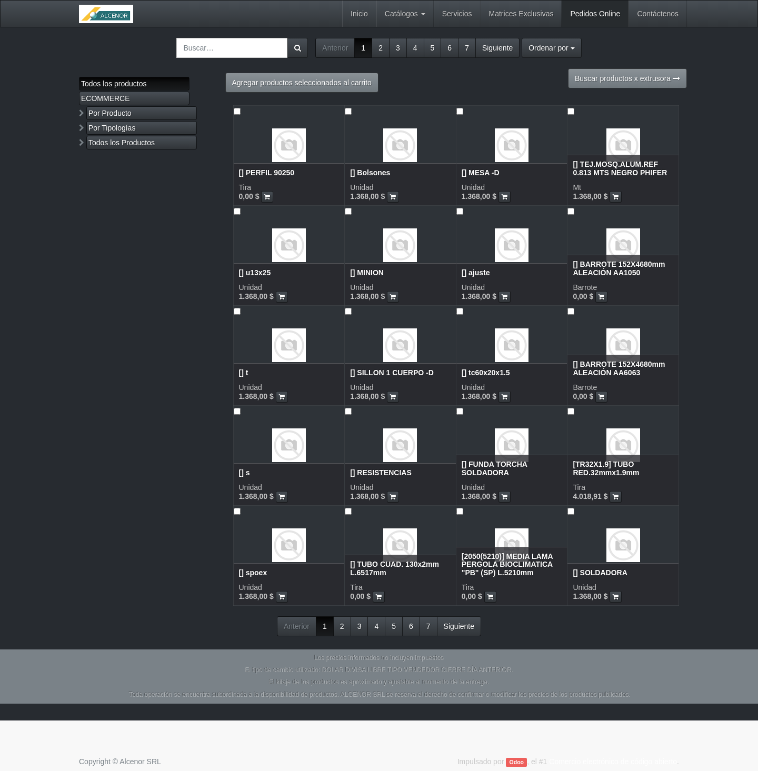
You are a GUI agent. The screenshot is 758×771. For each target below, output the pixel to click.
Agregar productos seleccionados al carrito (302, 82)
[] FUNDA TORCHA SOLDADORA (494, 468)
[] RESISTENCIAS (381, 472)
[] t (243, 372)
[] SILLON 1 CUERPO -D (392, 372)
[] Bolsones (370, 172)
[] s (244, 472)
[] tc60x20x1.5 (486, 372)
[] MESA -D (481, 172)
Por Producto (110, 113)
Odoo (517, 762)
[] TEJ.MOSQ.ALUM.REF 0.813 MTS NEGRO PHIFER (620, 168)
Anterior (335, 48)
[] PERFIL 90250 (267, 172)
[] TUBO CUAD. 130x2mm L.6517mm (394, 568)
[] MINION (367, 272)
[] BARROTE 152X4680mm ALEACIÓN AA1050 (619, 268)
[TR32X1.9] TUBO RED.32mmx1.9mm (606, 468)
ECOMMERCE (105, 98)
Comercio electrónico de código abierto (613, 761)
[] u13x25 (255, 272)
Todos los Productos (121, 142)
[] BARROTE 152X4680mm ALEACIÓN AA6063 (619, 368)
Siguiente (497, 48)
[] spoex (253, 572)
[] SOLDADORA (600, 572)
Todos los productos (114, 83)
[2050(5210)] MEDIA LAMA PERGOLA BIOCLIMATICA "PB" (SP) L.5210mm (507, 564)
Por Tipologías (112, 128)
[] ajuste (476, 272)
